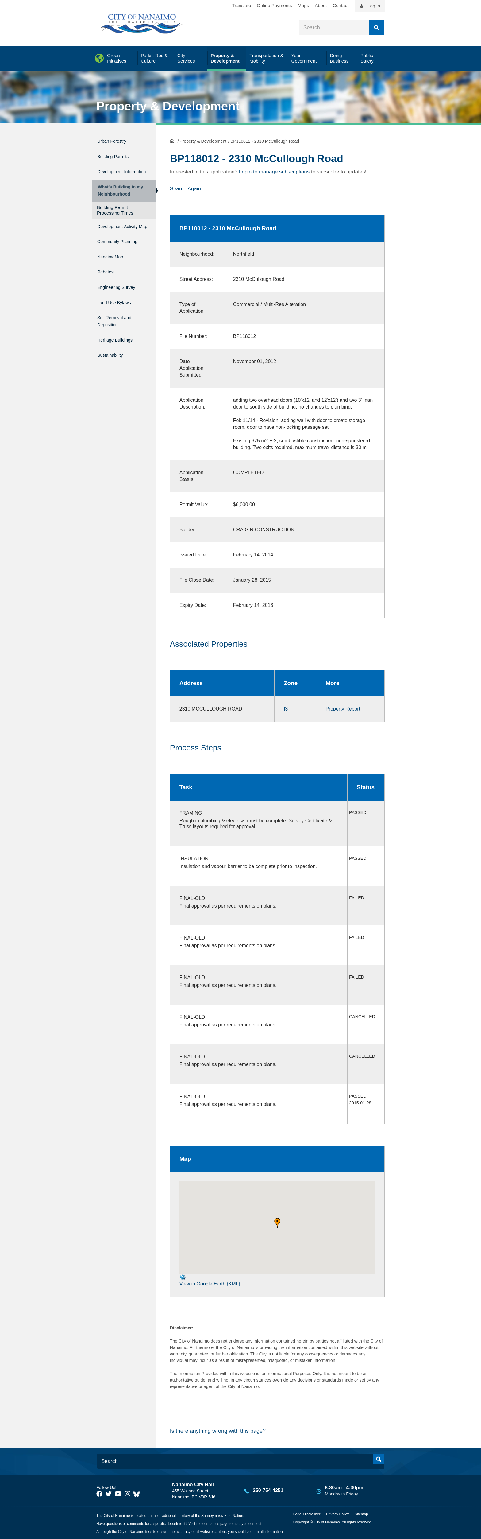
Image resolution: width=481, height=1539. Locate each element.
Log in (373, 5)
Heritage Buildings (120, 344)
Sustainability (113, 357)
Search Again (185, 188)
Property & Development (168, 106)
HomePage (172, 140)
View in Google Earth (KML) (209, 1280)
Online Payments (274, 5)
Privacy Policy (337, 1513)
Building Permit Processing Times (115, 216)
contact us (210, 1523)
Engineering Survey (121, 297)
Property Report (342, 708)
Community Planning (111, 254)
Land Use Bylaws (118, 310)
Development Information (113, 170)
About (321, 5)
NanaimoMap (113, 271)
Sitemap (361, 1513)
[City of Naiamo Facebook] (99, 1493)
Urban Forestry (115, 140)
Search (376, 27)
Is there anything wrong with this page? (218, 1430)
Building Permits (117, 153)
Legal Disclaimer (307, 1513)
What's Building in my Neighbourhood (119, 193)
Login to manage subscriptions (274, 171)
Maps (303, 5)
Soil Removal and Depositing (119, 327)
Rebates (107, 284)
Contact (340, 5)
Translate (241, 5)
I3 (286, 708)
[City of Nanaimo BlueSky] (138, 1493)
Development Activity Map (113, 234)
